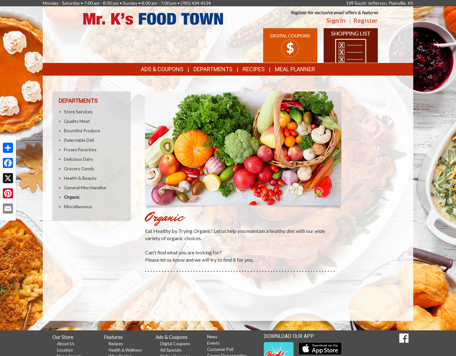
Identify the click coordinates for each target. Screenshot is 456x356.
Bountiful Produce (82, 130)
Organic (72, 197)
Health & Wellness (125, 350)
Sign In (335, 20)
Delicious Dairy (78, 159)
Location (65, 350)
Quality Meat (77, 121)
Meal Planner (295, 69)
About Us (65, 343)
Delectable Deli (79, 140)
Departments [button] (212, 69)
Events (213, 343)
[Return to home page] (153, 18)
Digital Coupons (175, 343)
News (212, 336)
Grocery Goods (79, 168)
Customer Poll (220, 349)
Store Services (78, 111)
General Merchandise (85, 187)
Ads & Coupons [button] (162, 69)
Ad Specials (170, 350)
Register (365, 20)
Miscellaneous (78, 206)
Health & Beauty (80, 178)
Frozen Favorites (80, 149)
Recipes (254, 69)
